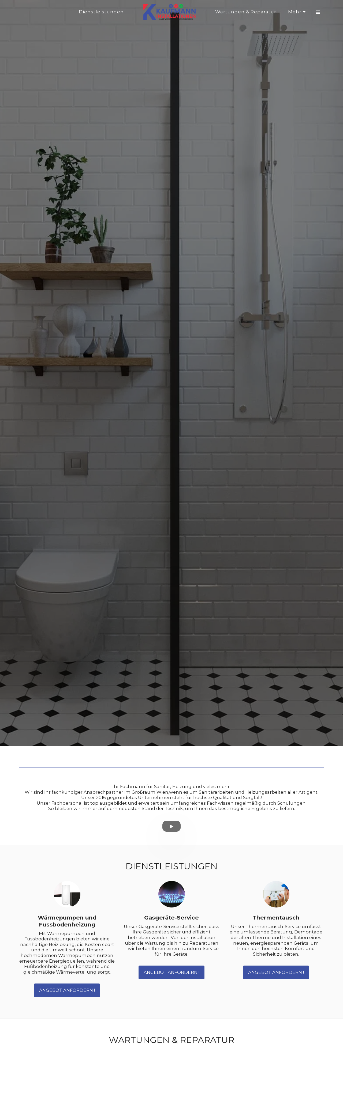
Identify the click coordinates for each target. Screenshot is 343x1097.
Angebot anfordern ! (67, 990)
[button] (318, 12)
